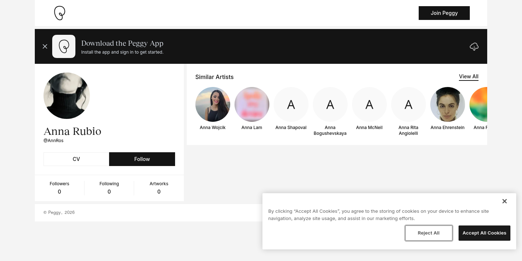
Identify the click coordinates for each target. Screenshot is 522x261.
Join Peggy (444, 13)
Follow (142, 159)
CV (76, 159)
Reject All (428, 233)
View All (468, 76)
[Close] (505, 201)
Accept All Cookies (484, 233)
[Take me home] (59, 13)
